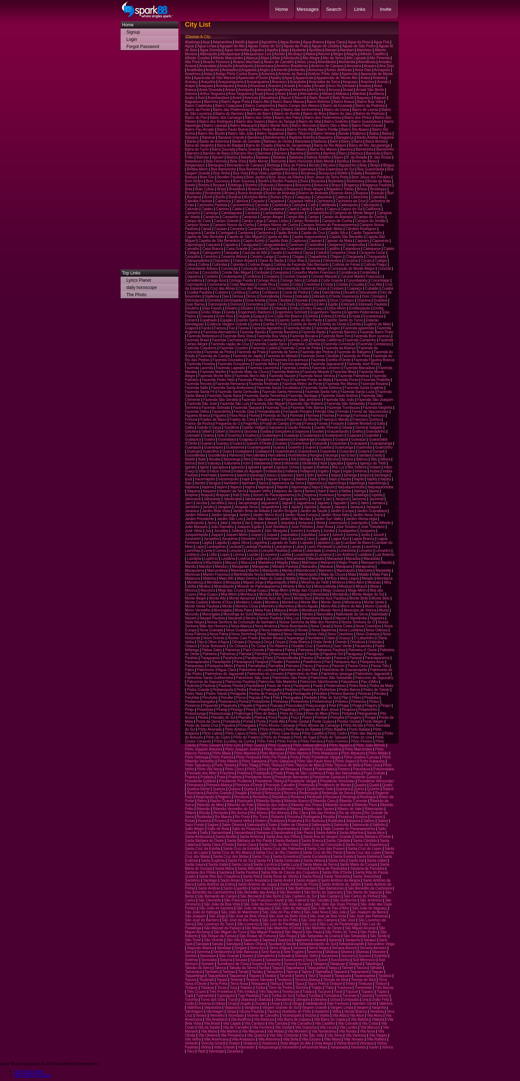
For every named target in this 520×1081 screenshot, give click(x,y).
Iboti (201, 463)
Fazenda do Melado (282, 356)
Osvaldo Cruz (302, 646)
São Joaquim (195, 916)
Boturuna (321, 185)
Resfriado (314, 797)
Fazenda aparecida (358, 328)
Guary (227, 451)
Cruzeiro (305, 288)
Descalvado (368, 292)
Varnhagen (215, 1011)
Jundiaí (329, 531)
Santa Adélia (326, 833)
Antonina (268, 74)
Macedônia (194, 563)
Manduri (205, 566)
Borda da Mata (379, 181)
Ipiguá (336, 475)
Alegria (352, 54)
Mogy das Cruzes (305, 590)
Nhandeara (311, 618)
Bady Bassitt (319, 98)
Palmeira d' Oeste (362, 650)
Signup (133, 32)
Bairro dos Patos (288, 118)
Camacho (192, 213)
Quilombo (266, 789)
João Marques (196, 527)
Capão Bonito (287, 233)
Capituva (298, 241)
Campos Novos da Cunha (233, 225)
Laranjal (235, 547)
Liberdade (313, 551)
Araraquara (225, 86)
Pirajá (357, 706)
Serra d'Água (279, 948)
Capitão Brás (278, 241)
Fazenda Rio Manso (341, 384)
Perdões (320, 694)
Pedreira (292, 690)
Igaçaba (336, 463)
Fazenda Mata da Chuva (249, 372)
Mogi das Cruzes (231, 590)
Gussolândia (195, 455)
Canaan (220, 229)
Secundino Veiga (380, 944)
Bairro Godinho (336, 122)
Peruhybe (210, 698)
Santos (279, 888)
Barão (191, 141)
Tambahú (212, 972)
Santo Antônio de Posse (299, 884)
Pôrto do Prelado (276, 737)
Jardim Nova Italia (335, 515)
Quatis (387, 785)
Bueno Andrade (250, 193)
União (189, 1004)
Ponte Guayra (323, 721)
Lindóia (190, 555)
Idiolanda (291, 463)
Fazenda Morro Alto (250, 376)
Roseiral (205, 821)
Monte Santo (331, 602)
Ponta (261, 721)
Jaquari (325, 507)
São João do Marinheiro (240, 912)
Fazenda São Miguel (268, 404)
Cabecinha (359, 197)
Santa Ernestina (285, 857)
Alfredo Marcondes (228, 58)
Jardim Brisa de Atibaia (251, 511)
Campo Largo (253, 221)
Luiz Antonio (385, 555)
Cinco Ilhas (295, 261)
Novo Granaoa (368, 634)
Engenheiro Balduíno (255, 312)
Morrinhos (286, 606)
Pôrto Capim (258, 733)
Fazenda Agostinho (267, 328)
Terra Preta (218, 984)
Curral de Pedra (295, 292)
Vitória (206, 1047)
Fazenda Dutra (258, 360)
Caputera (230, 245)
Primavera (195, 785)
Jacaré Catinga (278, 499)
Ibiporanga (232, 459)
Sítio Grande (229, 956)
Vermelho (217, 1015)
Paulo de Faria (278, 686)
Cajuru (332, 209)
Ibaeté (190, 459)
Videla (325, 1015)
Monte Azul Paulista (330, 598)
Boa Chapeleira (275, 169)
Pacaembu (363, 646)
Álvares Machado (246, 62)
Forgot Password (142, 46)
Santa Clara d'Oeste (218, 845)
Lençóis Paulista (274, 551)
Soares (248, 956)
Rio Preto (242, 817)
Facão (206, 328)
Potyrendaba (383, 769)
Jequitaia (288, 523)
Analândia (195, 70)
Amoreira (353, 66)
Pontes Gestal (348, 721)
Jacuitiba (217, 503)
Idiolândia (309, 463)
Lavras (355, 547)
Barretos (264, 153)
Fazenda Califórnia (326, 340)
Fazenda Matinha (285, 372)
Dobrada (301, 296)
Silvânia (331, 952)
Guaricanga (343, 447)
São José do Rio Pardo (240, 920)
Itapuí (316, 487)
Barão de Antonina (214, 141)
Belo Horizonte (301, 161)
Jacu (231, 503)
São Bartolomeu (332, 888)
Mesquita (232, 582)
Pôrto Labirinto (299, 749)
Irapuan (272, 479)
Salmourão (360, 825)
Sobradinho (265, 956)
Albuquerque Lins (257, 54)
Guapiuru (324, 439)
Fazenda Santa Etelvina (322, 388)
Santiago (210, 880)
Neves (251, 618)
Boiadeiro (372, 173)
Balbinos (359, 133)
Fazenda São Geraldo (221, 400)
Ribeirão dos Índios (272, 805)
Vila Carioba (277, 1023)
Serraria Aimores (373, 948)
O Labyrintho (364, 638)
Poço (295, 717)
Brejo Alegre (313, 189)
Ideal (277, 463)
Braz (266, 189)
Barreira (346, 149)
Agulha (272, 50)
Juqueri (217, 535)
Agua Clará (336, 42)
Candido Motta (331, 229)
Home (281, 9)
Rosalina (345, 817)
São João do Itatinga (201, 912)
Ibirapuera (262, 459)
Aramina (367, 82)
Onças (280, 642)
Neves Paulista (271, 618)
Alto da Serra (332, 58)
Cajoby (318, 209)
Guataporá (263, 451)
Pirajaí (344, 706)
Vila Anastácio (216, 1019)
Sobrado (285, 956)
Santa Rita (251, 876)
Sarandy (335, 940)
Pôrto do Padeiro (246, 737)
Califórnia (373, 209)
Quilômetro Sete (320, 789)
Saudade (275, 944)
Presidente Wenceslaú (376, 781)
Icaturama (232, 463)
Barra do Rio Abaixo (330, 145)
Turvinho (382, 996)
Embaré (262, 308)
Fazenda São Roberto (306, 404)
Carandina (315, 245)
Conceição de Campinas (260, 269)
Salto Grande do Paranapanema (349, 829)
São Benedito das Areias (257, 892)
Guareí (310, 447)
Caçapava (276, 201)
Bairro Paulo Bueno (232, 129)
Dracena (364, 300)
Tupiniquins (226, 996)
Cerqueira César (342, 253)
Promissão (306, 785)
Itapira (250, 487)
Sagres (213, 825)
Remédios (260, 797)
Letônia (296, 551)
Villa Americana (216, 1039)
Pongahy (354, 717)
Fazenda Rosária (374, 384)
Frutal (297, 423)
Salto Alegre (194, 829)
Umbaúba (351, 1000)
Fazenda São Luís (234, 404)
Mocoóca (207, 590)
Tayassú (384, 976)
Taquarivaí (237, 976)
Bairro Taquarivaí (270, 133)
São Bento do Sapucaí (364, 892)
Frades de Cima (242, 419)
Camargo (210, 213)
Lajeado (306, 543)
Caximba (292, 253)
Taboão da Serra (198, 968)
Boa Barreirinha (223, 169)
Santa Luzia (290, 864)
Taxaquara (342, 976)
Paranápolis (221, 662)
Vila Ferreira (262, 1027)
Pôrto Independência (309, 745)
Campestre (295, 213)
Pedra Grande (198, 690)
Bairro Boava (343, 102)
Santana (225, 872)
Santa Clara (246, 845)
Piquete (246, 706)
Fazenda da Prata (251, 352)
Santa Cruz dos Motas (231, 857)
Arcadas (304, 86)
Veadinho (321, 1011)
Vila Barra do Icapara (331, 1019)
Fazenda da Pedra (219, 352)
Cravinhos (312, 284)
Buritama (194, 197)
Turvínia (191, 1000)
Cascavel (258, 249)
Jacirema (358, 499)
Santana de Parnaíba (367, 868)
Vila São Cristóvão (284, 1035)
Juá (208, 531)
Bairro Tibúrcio (298, 133)
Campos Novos (197, 225)
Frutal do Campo (276, 423)
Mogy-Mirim (357, 590)
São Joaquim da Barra (368, 912)
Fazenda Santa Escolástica (278, 388)
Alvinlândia (367, 62)
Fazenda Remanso (230, 384)
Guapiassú (283, 439)
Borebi (190, 185)
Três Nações (269, 992)
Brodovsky (193, 193)
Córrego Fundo (241, 280)
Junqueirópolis (196, 535)
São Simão (378, 936)
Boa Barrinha (249, 169)
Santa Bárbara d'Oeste (372, 837)
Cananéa (237, 229)
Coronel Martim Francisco (361, 276)
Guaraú (279, 447)
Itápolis (283, 487)
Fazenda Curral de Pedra (301, 348)
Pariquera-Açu (345, 662)
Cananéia (255, 229)
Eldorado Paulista (373, 304)
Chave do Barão (271, 261)
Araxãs (289, 86)
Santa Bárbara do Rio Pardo (249, 841)
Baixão (344, 133)
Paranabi (324, 658)
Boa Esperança (303, 169)
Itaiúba (346, 479)
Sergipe (240, 948)
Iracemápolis (205, 479)
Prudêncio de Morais (334, 785)
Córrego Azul (215, 280)
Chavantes (221, 261)
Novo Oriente (214, 638)
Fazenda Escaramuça (290, 360)
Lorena (238, 555)
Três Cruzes (196, 992)
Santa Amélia (226, 837)
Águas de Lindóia (325, 46)
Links (359, 9)
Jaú (247, 523)
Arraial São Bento (370, 90)
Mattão (291, 578)
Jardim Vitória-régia (361, 519)
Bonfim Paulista (284, 181)
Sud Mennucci (364, 960)
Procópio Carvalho (280, 785)
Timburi (381, 984)
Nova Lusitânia (351, 630)
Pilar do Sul (329, 698)
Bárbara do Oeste (278, 141)
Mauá (303, 578)
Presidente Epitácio (363, 777)
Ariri (312, 90)
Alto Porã (192, 62)
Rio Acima (239, 813)
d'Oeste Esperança (344, 296)
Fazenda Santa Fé (199, 392)
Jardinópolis (194, 523)
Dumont (236, 304)
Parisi (240, 666)
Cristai (328, 284)
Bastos (232, 157)
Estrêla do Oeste (333, 324)
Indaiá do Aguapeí (248, 471)
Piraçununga (316, 706)
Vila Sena (335, 1035)
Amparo (370, 66)
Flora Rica (237, 416)
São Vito (233, 940)
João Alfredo (380, 523)
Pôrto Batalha (335, 729)
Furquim (337, 423)
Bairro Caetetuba (198, 106)
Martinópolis (308, 574)
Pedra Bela (357, 686)
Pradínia (243, 773)
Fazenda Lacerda (199, 368)
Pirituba (348, 713)
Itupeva (310, 495)
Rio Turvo (260, 817)
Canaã (206, 229)
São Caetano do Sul (301, 896)
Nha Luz (292, 618)
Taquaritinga (194, 976)
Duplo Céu (274, 304)
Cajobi (305, 209)
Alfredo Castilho (373, 54)
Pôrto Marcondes (358, 749)
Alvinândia (347, 62)
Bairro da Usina (336, 110)
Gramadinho (376, 431)
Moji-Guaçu (208, 594)
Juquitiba (308, 535)
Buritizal (234, 197)
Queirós (219, 789)
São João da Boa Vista (222, 904)
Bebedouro (194, 161)
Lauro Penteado (320, 547)
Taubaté (325, 976)
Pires (335, 713)
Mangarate (240, 566)
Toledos (246, 988)
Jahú (354, 503)
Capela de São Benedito (204, 237)
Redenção (364, 793)
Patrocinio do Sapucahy (374, 678)
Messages (308, 9)
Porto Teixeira (225, 765)
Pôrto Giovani (210, 745)
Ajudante (299, 50)
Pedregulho (273, 690)
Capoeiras (380, 241)
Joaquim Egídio (249, 527)
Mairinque (309, 563)
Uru (286, 1004)
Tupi (264, 996)
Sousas (241, 960)
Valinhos (386, 1004)
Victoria (310, 1015)
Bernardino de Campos (245, 165)
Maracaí (326, 566)
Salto (204, 833)
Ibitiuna (347, 459)
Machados (213, 563)
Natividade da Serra (352, 614)
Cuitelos (221, 292)
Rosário (376, 817)
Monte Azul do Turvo (274, 598)
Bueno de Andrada (280, 193)
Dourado (301, 300)
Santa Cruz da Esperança (366, 845)
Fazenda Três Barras (307, 408)
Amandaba (207, 66)
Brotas (229, 193)
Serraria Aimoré (344, 948)
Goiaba (266, 431)
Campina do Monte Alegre (353, 213)
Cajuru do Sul (352, 209)
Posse (307, 769)
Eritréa (326, 316)
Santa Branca (312, 841)
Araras (242, 86)
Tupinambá (205, 996)
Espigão (226, 320)
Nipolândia (358, 618)
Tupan (382, 992)
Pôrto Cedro (337, 733)
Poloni (307, 717)
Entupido (243, 316)
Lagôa (207, 543)
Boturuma (303, 185)
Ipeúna (322, 475)
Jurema (352, 535)
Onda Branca (299, 642)
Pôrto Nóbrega (196, 757)
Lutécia (244, 559)
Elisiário (231, 308)
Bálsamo (192, 137)
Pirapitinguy (289, 710)
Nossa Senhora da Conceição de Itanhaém (241, 622)
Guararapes (213, 447)
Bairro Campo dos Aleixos (299, 106)
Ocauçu (344, 638)
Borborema (355, 181)
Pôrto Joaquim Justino (243, 749)
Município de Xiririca (360, 610)
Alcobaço (295, 54)
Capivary (362, 241)
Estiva (255, 324)
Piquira (261, 706)
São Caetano (330, 896)
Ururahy (260, 1004)
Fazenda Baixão (253, 332)
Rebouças (272, 793)
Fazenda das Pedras (317, 352)
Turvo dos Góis (213, 1000)
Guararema (235, 447)
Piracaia (276, 706)
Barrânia (270, 149)
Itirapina (191, 495)
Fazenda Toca (276, 408)
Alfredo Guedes (197, 58)
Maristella (383, 570)
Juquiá (271, 535)
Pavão (318, 686)
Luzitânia (260, 559)
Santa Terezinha (366, 876)
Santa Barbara (287, 841)
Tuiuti (338, 992)
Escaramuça (373, 316)
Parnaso (292, 666)
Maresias (238, 570)
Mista (374, 586)
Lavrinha (371, 547)
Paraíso (307, 658)
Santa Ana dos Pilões (283, 837)
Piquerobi (210, 706)
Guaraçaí (358, 439)
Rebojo (256, 793)
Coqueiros (193, 276)
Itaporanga (300, 487)
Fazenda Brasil (197, 340)
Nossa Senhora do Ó (358, 622)
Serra (189, 952)
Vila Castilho (325, 1023)
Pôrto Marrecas (272, 753)
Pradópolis (261, 773)
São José (347, 920)
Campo (313, 217)
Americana (265, 66)
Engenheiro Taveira (325, 312)
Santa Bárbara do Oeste (204, 841)
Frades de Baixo (213, 419)
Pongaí (370, 717)
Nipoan (341, 618)
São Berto (273, 896)
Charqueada (376, 257)
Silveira (346, 952)
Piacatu (255, 698)
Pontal (248, 721)
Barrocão (373, 153)
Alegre (338, 54)
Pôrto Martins (297, 753)
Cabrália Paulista (198, 201)
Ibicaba (214, 459)
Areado (350, 86)
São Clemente (209, 900)
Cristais (342, 284)
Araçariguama (258, 82)
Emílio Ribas (211, 312)
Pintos (374, 702)
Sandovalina (283, 833)
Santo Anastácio (257, 880)
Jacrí (189, 503)
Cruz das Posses (252, 288)
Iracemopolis (228, 479)
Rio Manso (223, 817)
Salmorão (341, 825)
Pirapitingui (267, 710)
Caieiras (222, 209)
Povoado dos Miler (202, 773)
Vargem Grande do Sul (280, 1007)
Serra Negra (319, 948)
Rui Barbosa (315, 821)
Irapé (246, 479)
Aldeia (311, 54)
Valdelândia (314, 1004)
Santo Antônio (209, 888)
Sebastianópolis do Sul (317, 944)
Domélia (214, 300)
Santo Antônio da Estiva (216, 884)
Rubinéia (295, 821)
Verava (201, 1015)
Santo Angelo (307, 880)
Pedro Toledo (217, 694)
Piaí (267, 698)
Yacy (191, 1051)
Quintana (343, 789)
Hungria (315, 455)
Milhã (294, 582)
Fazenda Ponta (346, 380)
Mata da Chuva (333, 574)
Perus (241, 698)
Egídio (333, 304)
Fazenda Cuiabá (264, 348)
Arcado (320, 86)
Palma (290, 650)
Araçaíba (208, 82)
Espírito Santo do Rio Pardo (299, 320)
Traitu (329, 988)
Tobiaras (207, 988)
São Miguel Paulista (265, 932)
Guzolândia (217, 455)
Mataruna (192, 578)
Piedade (310, 698)
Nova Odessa (377, 630)
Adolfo (240, 42)
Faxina (243, 328)
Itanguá (215, 483)
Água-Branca (313, 42)
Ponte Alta (277, 721)
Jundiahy (313, 531)
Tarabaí (270, 976)
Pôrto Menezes (353, 753)
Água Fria (381, 42)
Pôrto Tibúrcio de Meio (304, 765)
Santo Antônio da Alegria (340, 880)
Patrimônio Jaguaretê (372, 674)
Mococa (191, 590)
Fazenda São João (339, 400)
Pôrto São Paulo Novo (314, 761)
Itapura (329, 487)
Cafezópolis (370, 205)
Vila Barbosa (264, 1019)
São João (339, 912)
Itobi (236, 495)
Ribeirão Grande (338, 805)
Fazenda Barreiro (343, 332)
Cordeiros (253, 276)
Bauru (338, 157)
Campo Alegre (271, 217)
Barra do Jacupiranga (293, 145)
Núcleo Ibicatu (272, 638)
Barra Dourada (223, 149)
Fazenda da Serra (283, 352)
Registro (224, 797)
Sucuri (323, 960)
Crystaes (337, 288)
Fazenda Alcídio (298, 328)
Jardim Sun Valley (328, 519)
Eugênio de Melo (377, 324)
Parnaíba (275, 666)
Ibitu (373, 459)
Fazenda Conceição (339, 344)
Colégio (380, 261)
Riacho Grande (222, 801)
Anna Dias (363, 70)
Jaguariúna (305, 503)
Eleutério (192, 308)
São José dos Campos (319, 920)
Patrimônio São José (252, 678)
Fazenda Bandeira (283, 332)
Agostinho (269, 42)
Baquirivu (325, 137)
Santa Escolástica (316, 857)
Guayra (364, 451)
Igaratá (253, 467)
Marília (287, 570)
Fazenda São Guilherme (261, 400)
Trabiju (316, 988)
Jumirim (296, 531)
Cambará (252, 213)
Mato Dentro (247, 578)
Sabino (368, 821)
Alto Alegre (311, 58)
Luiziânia (194, 559)
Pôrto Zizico (256, 769)
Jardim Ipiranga (223, 515)
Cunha (253, 292)
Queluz (249, 789)
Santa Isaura (195, 864)
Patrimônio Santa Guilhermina (209, 678)
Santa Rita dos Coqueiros (219, 876)
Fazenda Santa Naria (224, 396)
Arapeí (190, 86)
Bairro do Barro (259, 114)
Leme (208, 551)
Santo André (283, 880)
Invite (385, 9)
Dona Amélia (255, 300)
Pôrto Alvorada (210, 729)
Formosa (360, 416)
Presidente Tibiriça (270, 781)
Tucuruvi (324, 992)
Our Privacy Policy (29, 1071)
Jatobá (236, 523)
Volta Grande (224, 1047)
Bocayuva (326, 173)
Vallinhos (194, 1007)
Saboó (382, 821)
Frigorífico (251, 423)
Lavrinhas (192, 551)
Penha (285, 694)
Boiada (356, 173)
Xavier (374, 1047)
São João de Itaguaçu (254, 908)
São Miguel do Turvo (230, 932)
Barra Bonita (375, 141)
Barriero (280, 153)
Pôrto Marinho (245, 753)
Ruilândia (335, 821)
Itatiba (346, 491)
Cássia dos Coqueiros (286, 249)
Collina (203, 265)
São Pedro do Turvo (341, 932)
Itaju (188, 483)
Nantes (307, 614)
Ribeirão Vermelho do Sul (233, 809)
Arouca (334, 90)
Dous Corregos (342, 300)
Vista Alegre (323, 1043)
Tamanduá (193, 972)
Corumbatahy (357, 280)
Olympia (254, 642)
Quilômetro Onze (290, 789)
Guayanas (328, 451)
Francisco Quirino (366, 419)
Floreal (254, 416)
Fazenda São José (202, 404)
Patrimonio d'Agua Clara (216, 670)
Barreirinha (364, 149)
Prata (221, 777)
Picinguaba (292, 698)
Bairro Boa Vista (370, 102)
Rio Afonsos (280, 813)
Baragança (345, 137)
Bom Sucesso (244, 181)
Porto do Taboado (334, 737)
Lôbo (213, 555)
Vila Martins (229, 1031)
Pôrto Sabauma (254, 761)
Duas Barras (195, 304)
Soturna (226, 960)
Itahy (314, 479)
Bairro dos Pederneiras (322, 118)
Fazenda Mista (344, 372)
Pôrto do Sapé (305, 737)
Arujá (258, 94)
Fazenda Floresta (201, 364)
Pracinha (227, 773)
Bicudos (329, 165)
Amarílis (225, 66)
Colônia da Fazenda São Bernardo (301, 265)
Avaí (201, 98)
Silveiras (362, 952)
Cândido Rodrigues (361, 229)
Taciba (264, 968)
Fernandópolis (268, 412)
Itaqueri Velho (260, 491)
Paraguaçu (354, 654)
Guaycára (347, 451)
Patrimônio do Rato (302, 674)
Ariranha (300, 90)
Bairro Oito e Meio (334, 125)
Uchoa (335, 1000)
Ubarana (247, 1000)
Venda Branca (355, 1011)
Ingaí (336, 471)
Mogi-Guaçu (258, 590)
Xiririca (387, 1047)
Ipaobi (241, 475)
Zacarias (233, 1051)
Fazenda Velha (197, 412)
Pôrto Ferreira (311, 741)
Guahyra (252, 435)
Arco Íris (335, 86)
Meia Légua (349, 578)
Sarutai (218, 944)
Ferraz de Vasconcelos (370, 412)
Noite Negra (194, 622)
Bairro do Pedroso (370, 114)
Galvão (203, 427)
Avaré (237, 98)
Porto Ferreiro (337, 741)
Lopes (225, 555)
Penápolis (238, 694)
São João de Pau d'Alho (330, 908)
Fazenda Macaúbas (359, 368)
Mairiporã (327, 563)
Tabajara (319, 964)
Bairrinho (211, 102)
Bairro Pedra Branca (267, 129)
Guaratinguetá (258, 447)
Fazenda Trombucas (343, 408)
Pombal (321, 717)
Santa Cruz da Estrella (241, 849)
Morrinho (268, 606)
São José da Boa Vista (327, 916)
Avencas (251, 98)
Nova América (266, 626)
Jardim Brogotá (285, 511)
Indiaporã (307, 471)
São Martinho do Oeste (323, 928)
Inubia (375, 471)
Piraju (189, 710)
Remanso (242, 797)
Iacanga (331, 455)
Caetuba (298, 205)
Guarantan (338, 443)
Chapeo (336, 257)
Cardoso (375, 245)
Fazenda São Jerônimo (302, 400)
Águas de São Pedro (359, 46)
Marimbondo (305, 570)
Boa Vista (240, 173)
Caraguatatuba (273, 245)
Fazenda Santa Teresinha (265, 396)
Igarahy (191, 467)
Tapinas (292, 972)
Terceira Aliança (307, 980)
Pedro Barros (349, 690)
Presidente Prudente (235, 781)
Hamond (236, 455)
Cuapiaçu (354, 288)
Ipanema (227, 475)
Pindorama (226, 702)
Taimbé (347, 968)
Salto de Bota (218, 829)
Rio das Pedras (323, 813)
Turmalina (331, 996)
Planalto (244, 717)
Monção (265, 594)
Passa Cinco (358, 666)
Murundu (192, 614)
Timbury (191, 988)
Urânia (219, 1004)
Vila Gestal (283, 1027)
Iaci (344, 455)
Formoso (377, 416)
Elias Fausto (212, 308)
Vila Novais (348, 1031)
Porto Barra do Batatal (303, 729)
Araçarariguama (231, 82)
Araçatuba (298, 82)
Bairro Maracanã (243, 125)
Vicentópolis (292, 1015)
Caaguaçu (303, 197)
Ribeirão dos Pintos (306, 805)
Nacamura (290, 614)
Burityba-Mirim (255, 197)
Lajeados (323, 543)
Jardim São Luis (230, 519)
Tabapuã (355, 964)
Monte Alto (217, 598)
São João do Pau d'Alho (281, 912)
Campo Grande (226, 221)
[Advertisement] (149, 161)
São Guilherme (345, 900)
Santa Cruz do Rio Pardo (323, 853)
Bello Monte (258, 161)
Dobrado (318, 296)
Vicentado (236, 1015)
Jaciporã (342, 499)
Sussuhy (274, 964)
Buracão (377, 193)
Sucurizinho (340, 960)
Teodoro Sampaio (260, 980)
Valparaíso (232, 1007)
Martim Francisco (217, 574)
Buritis (221, 197)
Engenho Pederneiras (361, 312)
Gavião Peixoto (326, 427)
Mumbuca (309, 610)
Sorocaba (209, 960)
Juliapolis (253, 531)
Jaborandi (193, 499)
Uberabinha (283, 1000)
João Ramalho (222, 527)
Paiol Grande (253, 650)
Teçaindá (206, 980)
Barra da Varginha (199, 145)
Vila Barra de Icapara (294, 1019)
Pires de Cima (291, 713)
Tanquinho (274, 972)
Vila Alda (339, 1015)
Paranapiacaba (197, 662)
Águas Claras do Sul (264, 46)
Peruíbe (227, 698)
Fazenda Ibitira (265, 364)
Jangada (224, 507)
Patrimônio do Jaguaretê (224, 674)
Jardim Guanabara (372, 511)
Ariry (322, 90)
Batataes (263, 157)
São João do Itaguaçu (369, 908)
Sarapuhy (353, 940)
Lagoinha (259, 543)
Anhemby (298, 70)
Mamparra (369, 563)
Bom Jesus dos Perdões (370, 177)
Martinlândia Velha (280, 574)
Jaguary (323, 503)
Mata (352, 574)
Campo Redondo (305, 221)
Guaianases (271, 435)
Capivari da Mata (338, 241)
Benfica (343, 161)
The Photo (136, 294)
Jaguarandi (269, 503)
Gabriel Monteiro (360, 423)
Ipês (310, 475)
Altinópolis (291, 58)
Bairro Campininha (260, 106)
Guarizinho (384, 447)
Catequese (372, 249)
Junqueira (367, 531)
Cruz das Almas (222, 288)
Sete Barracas (246, 952)
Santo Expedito (235, 888)
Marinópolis (346, 570)
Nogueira (377, 618)
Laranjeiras (283, 547)
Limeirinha (347, 551)
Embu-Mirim (336, 308)
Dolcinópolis (194, 300)
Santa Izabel (218, 864)
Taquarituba (216, 976)
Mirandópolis (224, 586)
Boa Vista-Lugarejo (266, 173)
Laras (299, 547)
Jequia (258, 523)
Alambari (346, 50)
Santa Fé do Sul (241, 860)
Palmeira (210, 654)
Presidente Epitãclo (200, 781)
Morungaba (222, 610)
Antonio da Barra (291, 74)
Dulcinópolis (218, 304)
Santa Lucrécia (266, 864)
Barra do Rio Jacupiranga (369, 145)
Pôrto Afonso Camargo (277, 725)
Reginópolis (205, 797)
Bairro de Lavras (365, 110)
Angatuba (249, 70)
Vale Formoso (338, 1004)
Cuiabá (387, 288)
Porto (294, 757)
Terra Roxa (239, 984)
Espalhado (208, 320)
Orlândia (375, 642)
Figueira (219, 416)
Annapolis (382, 70)
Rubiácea (277, 821)
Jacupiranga (247, 503)
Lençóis (252, 551)
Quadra (360, 785)
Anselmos (193, 74)
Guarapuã (193, 447)
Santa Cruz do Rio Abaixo (232, 853)
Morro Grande (376, 606)
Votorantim (246, 1047)
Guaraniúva (299, 443)
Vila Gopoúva (306, 1027)
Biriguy (388, 165)
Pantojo (313, 654)
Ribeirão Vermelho (271, 809)
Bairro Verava (324, 133)
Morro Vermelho (198, 610)
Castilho (333, 249)
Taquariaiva (359, 972)
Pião (276, 698)
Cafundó (192, 209)
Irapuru (287, 479)
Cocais (366, 261)
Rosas (190, 821)
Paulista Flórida (230, 686)
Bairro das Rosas (267, 110)
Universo (204, 1004)
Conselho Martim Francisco (314, 272)
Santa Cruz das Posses (326, 849)
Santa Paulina (246, 872)
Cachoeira (324, 201)
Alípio (264, 58)
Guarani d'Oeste (258, 443)
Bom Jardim (255, 177)
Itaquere (209, 491)
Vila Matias (276, 1031)
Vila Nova (367, 1031)
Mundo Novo (330, 610)
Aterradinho (309, 94)
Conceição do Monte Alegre (352, 269)
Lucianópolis (304, 555)
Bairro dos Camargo (226, 118)
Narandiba (324, 614)
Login (131, 39)
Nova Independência (278, 630)
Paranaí (340, 658)
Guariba (325, 447)
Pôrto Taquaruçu (198, 765)
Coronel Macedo (324, 276)
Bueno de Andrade (313, 193)
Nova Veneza (294, 634)
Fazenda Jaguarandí (327, 364)
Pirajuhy (370, 706)
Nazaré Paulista (212, 618)
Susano (258, 964)
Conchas (192, 272)
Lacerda (297, 539)
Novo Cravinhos (340, 634)
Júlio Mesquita (275, 531)
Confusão (262, 272)
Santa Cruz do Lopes (365, 849)
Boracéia (318, 181)
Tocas (222, 988)
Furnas (322, 423)
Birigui (375, 165)
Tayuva (190, 980)
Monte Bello (358, 598)
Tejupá (222, 980)
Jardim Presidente (199, 519)
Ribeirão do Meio (210, 805)
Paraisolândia (287, 658)
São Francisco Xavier (267, 900)
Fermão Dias (244, 412)
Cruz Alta (374, 284)
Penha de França (263, 694)
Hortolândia (297, 455)
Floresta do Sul (275, 416)
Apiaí (288, 78)
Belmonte (278, 161)
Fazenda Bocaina (304, 336)
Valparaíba (212, 1007)
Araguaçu (350, 82)
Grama (208, 435)
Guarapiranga (381, 443)
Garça (216, 427)
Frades (263, 419)
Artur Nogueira (240, 94)
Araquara (205, 86)
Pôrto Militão (378, 753)
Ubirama (320, 1000)
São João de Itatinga (291, 908)
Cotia (296, 284)
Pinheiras (280, 702)
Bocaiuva (308, 173)
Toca (233, 988)
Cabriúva (241, 201)
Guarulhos (211, 451)
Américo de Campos (327, 66)
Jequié (272, 523)
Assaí (269, 94)
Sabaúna (353, 821)
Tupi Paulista (248, 996)
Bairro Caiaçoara (228, 106)
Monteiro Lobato (249, 602)
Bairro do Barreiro (229, 114)
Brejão (278, 189)
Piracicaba (294, 706)
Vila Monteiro (297, 1031)
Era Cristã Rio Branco (285, 316)
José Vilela (193, 531)
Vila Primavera (232, 1035)
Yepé (201, 1051)
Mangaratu (260, 566)
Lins (202, 555)
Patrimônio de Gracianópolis (344, 670)
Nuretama (315, 638)
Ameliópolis (244, 66)
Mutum (274, 614)
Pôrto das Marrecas (365, 733)
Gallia (189, 427)
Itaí (323, 479)
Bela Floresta (216, 161)
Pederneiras (336, 686)
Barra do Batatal (230, 145)
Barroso (202, 157)
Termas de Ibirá (335, 980)
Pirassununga (220, 713)
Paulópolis (301, 686)
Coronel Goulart (295, 276)
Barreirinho (385, 149)
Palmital (245, 654)
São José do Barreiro (202, 920)
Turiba (300, 996)
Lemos (221, 551)
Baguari (380, 98)
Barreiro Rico (244, 153)
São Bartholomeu (302, 888)
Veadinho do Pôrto (296, 1011)
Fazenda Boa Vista (272, 336)
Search (333, 9)
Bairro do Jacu (340, 114)
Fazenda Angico (327, 328)
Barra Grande (249, 149)
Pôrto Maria (221, 753)
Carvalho (192, 249)
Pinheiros (359, 702)
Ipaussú (287, 475)
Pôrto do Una (361, 737)
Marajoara (344, 566)
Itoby (246, 495)
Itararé (310, 491)
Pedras (255, 690)
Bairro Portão (327, 129)
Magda (282, 563)
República (279, 797)
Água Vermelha (237, 50)
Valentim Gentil (364, 1004)
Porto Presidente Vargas (321, 757)
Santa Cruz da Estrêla (202, 849)
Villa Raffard (376, 1039)
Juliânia (237, 531)
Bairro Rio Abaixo (355, 129)
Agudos (258, 50)
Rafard (388, 789)
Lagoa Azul (340, 539)
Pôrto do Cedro (218, 737)
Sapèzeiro (302, 940)
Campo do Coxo (198, 221)
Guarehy (295, 447)
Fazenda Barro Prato (376, 332)
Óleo (200, 642)
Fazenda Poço (278, 380)
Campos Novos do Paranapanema (328, 225)
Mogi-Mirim (280, 590)
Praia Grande (374, 773)
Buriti (208, 197)
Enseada (206, 316)
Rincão (204, 813)
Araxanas (257, 86)
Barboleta (303, 141)
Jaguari (287, 503)
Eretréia (312, 316)
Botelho (251, 185)
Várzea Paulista (251, 1011)
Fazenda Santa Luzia (358, 392)
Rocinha (293, 817)
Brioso (362, 189)
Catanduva (351, 249)
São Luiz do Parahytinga (339, 924)
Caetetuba (280, 205)
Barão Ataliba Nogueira (375, 137)
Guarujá (193, 451)
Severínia (314, 952)
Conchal (384, 269)
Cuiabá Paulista (199, 292)
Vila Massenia (253, 1031)
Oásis (330, 638)
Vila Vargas (378, 1035)
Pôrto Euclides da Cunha (234, 741)
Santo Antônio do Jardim (341, 884)
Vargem (362, 1007)
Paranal (356, 658)
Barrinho (313, 153)
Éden (321, 304)
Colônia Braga (259, 265)
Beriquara (216, 165)
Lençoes (236, 551)
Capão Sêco (338, 233)
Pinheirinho (300, 702)
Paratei (277, 662)
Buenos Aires (341, 193)
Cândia (285, 229)
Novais (303, 630)
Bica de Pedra (294, 165)
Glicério (235, 431)
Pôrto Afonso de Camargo (319, 725)
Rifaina (190, 813)
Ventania (377, 1011)
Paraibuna (253, 658)
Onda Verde (322, 642)
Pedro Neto (194, 694)
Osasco (191, 646)
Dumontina (254, 304)
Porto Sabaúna (282, 761)
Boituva (191, 177)
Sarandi (319, 940)
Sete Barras (271, 952)
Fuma (309, 423)
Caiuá (250, 209)
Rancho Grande (219, 793)
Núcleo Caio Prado (243, 638)
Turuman (349, 996)
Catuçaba (231, 253)
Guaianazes (311, 435)
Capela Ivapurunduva (309, 237)
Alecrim (324, 54)
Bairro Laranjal (215, 125)
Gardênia (231, 427)
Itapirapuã (266, 487)
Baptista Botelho (302, 137)
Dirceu (251, 296)
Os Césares (238, 646)
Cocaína (351, 261)
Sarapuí (370, 940)
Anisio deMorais (339, 70)
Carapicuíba (355, 245)
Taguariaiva (295, 968)
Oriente (341, 642)
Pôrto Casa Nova (285, 733)
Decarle (349, 292)
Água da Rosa (359, 42)
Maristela (365, 570)
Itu (299, 495)
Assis (281, 94)
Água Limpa (206, 46)
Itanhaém (231, 483)
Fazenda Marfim (213, 372)
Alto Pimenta (379, 58)
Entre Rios (224, 316)
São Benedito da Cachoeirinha (209, 892)
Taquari (377, 972)
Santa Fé (263, 860)
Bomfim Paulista (230, 177)
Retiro (202, 801)
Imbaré (375, 467)
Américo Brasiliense (292, 66)
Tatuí (312, 976)
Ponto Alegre (373, 721)
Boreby (204, 185)
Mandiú (387, 563)
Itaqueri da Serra (232, 491)
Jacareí (317, 499)
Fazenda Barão (313, 332)
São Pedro (368, 932)
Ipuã (188, 479)
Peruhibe (192, 698)
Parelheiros (312, 662)
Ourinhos (323, 646)
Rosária (361, 817)
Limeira (330, 551)
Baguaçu (363, 98)
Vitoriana (367, 1043)
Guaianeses (334, 435)
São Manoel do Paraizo (223, 928)
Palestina (274, 650)
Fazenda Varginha (377, 408)
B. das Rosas (380, 157)
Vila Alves (374, 1015)
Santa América (251, 837)
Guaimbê (371, 435)
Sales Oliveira (233, 825)
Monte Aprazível (242, 598)
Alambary (364, 50)
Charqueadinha (197, 261)
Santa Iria (356, 860)
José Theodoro (373, 527)
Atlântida (359, 94)
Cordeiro (211, 276)
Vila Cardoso (254, 1023)
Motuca (280, 610)
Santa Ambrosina (198, 837)
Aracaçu (191, 82)
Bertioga (273, 165)
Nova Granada (211, 630)
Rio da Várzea (350, 813)
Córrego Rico (266, 280)
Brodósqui (378, 189)
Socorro (365, 956)
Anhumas (316, 70)
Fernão (343, 412)
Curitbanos (270, 292)
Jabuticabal (254, 499)
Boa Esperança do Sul (336, 169)
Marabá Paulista (285, 566)
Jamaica (378, 503)
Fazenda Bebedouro (203, 336)
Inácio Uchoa (219, 471)
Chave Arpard (244, 261)
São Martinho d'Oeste (284, 928)
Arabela (379, 78)
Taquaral (340, 972)
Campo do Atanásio (338, 217)
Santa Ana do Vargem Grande (327, 837)
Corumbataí (379, 280)
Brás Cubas (204, 189)
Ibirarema (280, 459)
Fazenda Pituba (250, 380)
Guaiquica (193, 439)
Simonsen (208, 956)
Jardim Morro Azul (267, 515)
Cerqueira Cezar (372, 253)
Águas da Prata (295, 46)
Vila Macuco (370, 1027)
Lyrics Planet (138, 280)
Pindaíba (371, 698)
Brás (188, 189)
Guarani (280, 443)
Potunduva (361, 769)
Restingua (368, 797)
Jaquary (340, 507)
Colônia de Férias (346, 265)
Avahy (190, 98)
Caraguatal (250, 245)
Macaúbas (372, 559)
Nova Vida (316, 634)
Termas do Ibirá (363, 980)
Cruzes (321, 288)
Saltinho (378, 825)
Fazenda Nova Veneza (317, 376)
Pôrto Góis (232, 745)
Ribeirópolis (374, 809)
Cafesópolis (348, 205)
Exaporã (191, 328)
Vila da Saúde (209, 1027)
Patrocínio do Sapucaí (204, 682)
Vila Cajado (232, 1023)
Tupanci (367, 992)
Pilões (356, 698)
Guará (237, 443)
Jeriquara (305, 523)
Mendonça (195, 582)
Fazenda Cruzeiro (233, 348)
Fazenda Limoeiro (326, 368)
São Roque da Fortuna (257, 936)
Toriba (260, 988)
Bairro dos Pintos (358, 118)
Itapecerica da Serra (288, 483)
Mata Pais (380, 574)
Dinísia (237, 296)
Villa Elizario (311, 1039)
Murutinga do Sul (237, 614)
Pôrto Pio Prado (274, 757)
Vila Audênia (241, 1019)
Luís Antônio (345, 555)
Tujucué (352, 992)
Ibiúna (190, 463)
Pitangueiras (367, 713)
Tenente (236, 980)
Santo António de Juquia (257, 884)
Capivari (315, 241)
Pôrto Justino (274, 749)
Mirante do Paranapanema (258, 586)
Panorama (279, 654)
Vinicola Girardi (213, 1043)
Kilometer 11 (251, 539)
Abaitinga (192, 42)
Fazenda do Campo (214, 356)
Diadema (211, 296)
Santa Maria (224, 868)
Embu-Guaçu (313, 308)
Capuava (213, 245)
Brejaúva (293, 189)
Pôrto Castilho (313, 733)
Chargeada (354, 257)
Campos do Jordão (370, 221)
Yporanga (216, 1051)
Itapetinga (357, 483)
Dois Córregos (373, 296)
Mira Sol (304, 586)
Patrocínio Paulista (240, 682)
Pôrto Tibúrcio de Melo (343, 765)
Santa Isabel (377, 860)
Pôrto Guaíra (254, 745)
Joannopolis (337, 523)
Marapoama (364, 566)
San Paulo (304, 833)
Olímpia (238, 642)
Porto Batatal (359, 729)
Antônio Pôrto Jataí (323, 74)
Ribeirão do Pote (240, 805)
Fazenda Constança (375, 344)
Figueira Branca (198, 416)
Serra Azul (258, 948)
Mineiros (339, 582)
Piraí (332, 706)
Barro (342, 153)
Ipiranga (350, 475)
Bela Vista (238, 161)
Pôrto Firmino (362, 741)
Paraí (269, 658)
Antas (208, 74)
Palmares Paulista (331, 650)
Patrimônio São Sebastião (331, 678)
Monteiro (272, 602)
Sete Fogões (293, 952)
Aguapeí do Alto (232, 46)
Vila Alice (356, 1015)
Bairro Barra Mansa (288, 102)
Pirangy (236, 710)
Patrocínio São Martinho (278, 682)
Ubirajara (303, 1000)
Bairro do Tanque (281, 122)
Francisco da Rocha (302, 419)
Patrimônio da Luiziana (257, 670)
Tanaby (257, 972)
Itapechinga (337, 483)
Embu (294, 308)
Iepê (323, 463)
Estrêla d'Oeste (275, 324)
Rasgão (241, 793)
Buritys (276, 197)
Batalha (246, 157)
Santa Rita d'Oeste (337, 872)
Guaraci (206, 443)
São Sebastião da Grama (320, 936)
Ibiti (293, 459)
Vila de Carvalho (236, 1027)
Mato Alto (226, 578)
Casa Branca (212, 249)
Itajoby (372, 479)
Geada (347, 427)
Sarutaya (233, 944)
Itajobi (359, 479)
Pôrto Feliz (265, 741)
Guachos (235, 435)
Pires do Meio (317, 713)
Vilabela (378, 1019)
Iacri (353, 455)
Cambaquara (231, 213)
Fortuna (191, 419)
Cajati (292, 209)
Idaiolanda (262, 463)
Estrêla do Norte (304, 324)
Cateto (389, 249)
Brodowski (213, 193)
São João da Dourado (260, 904)
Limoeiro (365, 551)
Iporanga (381, 475)
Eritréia (340, 316)
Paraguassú (210, 658)
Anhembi (280, 70)
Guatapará (243, 451)
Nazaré (190, 618)
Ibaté (202, 459)
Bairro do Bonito (287, 114)
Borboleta (336, 181)
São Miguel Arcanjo (360, 928)
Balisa (374, 133)
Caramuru (296, 245)
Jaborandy (212, 499)
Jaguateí (340, 503)
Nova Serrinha (243, 634)
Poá (271, 717)
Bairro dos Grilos (258, 118)
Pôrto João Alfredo (370, 745)
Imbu (203, 471)
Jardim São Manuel (261, 519)
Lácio (311, 539)
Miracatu (374, 582)
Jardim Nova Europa (301, 515)
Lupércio (211, 559)
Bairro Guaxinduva (366, 122)
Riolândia (204, 817)
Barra (358, 141)
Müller (294, 610)
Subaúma (273, 960)
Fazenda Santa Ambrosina (232, 388)
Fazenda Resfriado (264, 384)
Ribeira (295, 809)
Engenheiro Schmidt (291, 312)
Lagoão (221, 543)
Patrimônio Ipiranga (336, 674)
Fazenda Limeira (295, 368)
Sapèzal (284, 940)
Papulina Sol (332, 654)
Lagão (323, 539)
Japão (296, 507)
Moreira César (246, 606)
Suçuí (310, 960)
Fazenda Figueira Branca (374, 360)
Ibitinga (305, 459)
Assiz (293, 94)
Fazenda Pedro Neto (218, 380)
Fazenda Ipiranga (294, 364)
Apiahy (276, 78)
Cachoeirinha (241, 205)
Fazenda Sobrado (216, 408)
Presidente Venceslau (337, 781)
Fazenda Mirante (316, 372)
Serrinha (204, 952)
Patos (189, 670)
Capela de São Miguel (245, 237)
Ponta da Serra (208, 721)
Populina (228, 725)
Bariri (334, 141)
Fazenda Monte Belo (214, 376)
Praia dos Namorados (343, 773)
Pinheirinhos (322, 702)
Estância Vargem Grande (227, 324)
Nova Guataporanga (242, 630)
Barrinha (297, 153)
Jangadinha (269, 507)
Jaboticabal (233, 499)
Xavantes (358, 1047)
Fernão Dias (324, 412)
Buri (390, 193)
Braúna (254, 189)
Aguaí (189, 46)
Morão (227, 606)
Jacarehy (300, 499)
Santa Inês (337, 860)
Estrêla (355, 324)
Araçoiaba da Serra (324, 82)
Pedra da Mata (381, 686)
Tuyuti (233, 1000)
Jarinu (212, 523)
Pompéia (337, 717)
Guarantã (319, 443)
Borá (304, 181)
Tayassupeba (364, 976)
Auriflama (376, 94)
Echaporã (306, 304)
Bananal (208, 137)
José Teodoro (347, 527)
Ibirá (246, 459)
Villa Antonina (269, 1039)
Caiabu (207, 209)
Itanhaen (249, 483)
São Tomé (193, 940)
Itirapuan (223, 495)
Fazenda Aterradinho (220, 332)
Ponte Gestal (298, 721)
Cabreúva (223, 201)
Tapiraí (306, 972)
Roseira (220, 821)
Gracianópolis (338, 431)
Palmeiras (227, 654)
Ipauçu (272, 475)
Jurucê (378, 535)
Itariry (333, 491)
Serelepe (224, 948)
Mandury (222, 566)
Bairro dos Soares (250, 122)
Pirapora (348, 710)
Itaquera (193, 491)
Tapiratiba (322, 972)
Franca (277, 419)
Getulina (191, 431)
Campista (249, 217)
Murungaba (211, 614)
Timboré (335, 984)
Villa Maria (332, 1039)
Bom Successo (218, 181)
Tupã (189, 996)
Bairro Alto (261, 102)
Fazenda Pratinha (375, 380)
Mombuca (248, 594)
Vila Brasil (212, 1023)
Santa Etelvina (368, 857)
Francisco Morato (336, 419)
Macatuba (316, 559)
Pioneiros (192, 706)
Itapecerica (316, 483)
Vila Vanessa (356, 1035)
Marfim (254, 570)
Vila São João (313, 1035)
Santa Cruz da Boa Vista (278, 845)
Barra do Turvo (197, 149)
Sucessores (293, 960)
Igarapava (220, 467)
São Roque (288, 936)
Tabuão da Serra (242, 968)
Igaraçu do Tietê (373, 463)
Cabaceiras (323, 197)
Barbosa (320, 141)
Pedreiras (309, 690)
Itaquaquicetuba (380, 487)
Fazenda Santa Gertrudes (238, 392)
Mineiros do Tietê (315, 582)
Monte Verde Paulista (202, 606)
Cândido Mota (305, 229)
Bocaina (291, 173)
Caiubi (262, 209)
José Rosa (324, 527)
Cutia (315, 292)
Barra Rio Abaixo (293, 149)
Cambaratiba (273, 213)
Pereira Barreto (342, 694)
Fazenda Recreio (198, 384)
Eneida (229, 312)
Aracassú (279, 82)
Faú (232, 328)
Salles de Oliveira (294, 825)
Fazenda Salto (196, 388)
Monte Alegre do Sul (368, 594)
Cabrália (377, 197)
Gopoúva (301, 431)
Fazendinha (221, 412)
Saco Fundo (194, 825)
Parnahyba (256, 666)
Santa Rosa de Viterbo (281, 876)
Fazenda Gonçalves (234, 364)
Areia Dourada (210, 90)
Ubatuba (264, 1000)
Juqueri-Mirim (237, 535)
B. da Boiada (356, 157)
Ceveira (283, 257)
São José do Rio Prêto (280, 920)
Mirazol (361, 586)
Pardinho (293, 662)
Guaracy (222, 443)
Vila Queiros (256, 1035)
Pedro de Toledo (376, 690)
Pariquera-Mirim (220, 666)
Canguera (193, 233)
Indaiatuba (273, 471)
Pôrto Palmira (222, 757)
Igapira (351, 463)
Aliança (252, 58)
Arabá (365, 78)
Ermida (354, 316)
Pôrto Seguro (346, 761)
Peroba (380, 694)
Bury (288, 197)
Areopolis (264, 90)
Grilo (221, 435)
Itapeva (208, 487)
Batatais (279, 157)
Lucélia (285, 555)
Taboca (220, 968)
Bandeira (254, 137)
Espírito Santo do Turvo (344, 320)
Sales (272, 825)
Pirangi (222, 710)
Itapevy (236, 487)
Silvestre (379, 952)
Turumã (366, 996)
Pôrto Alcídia (353, 725)
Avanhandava (219, 98)
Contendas (368, 272)
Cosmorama (216, 284)
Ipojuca (365, 475)
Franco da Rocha (199, 423)
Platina (259, 717)
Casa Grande (236, 249)
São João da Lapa (296, 904)
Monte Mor (309, 602)
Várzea (273, 1011)
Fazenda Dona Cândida (320, 356)
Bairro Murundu (304, 125)
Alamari (331, 50)
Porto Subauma (372, 761)
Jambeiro (192, 507)
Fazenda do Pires (356, 356)
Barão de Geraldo (246, 141)
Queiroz (234, 789)
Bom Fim (207, 177)
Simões (191, 956)
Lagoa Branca (363, 539)
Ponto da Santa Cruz (201, 725)
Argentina (282, 90)
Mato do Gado (271, 578)
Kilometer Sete (276, 539)
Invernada (209, 475)
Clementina (332, 261)
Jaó (285, 507)
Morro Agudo (308, 606)
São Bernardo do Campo (217, 896)
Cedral (321, 253)
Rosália (329, 817)
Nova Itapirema (323, 630)
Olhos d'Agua (218, 642)
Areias (230, 90)
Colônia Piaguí (375, 265)
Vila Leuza (328, 1027)
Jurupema (230, 539)
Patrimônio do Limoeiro (266, 674)
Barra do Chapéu (259, 145)
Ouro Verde (342, 646)
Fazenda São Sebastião (345, 404)
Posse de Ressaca (284, 769)
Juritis (365, 535)
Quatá (374, 785)
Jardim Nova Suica (367, 515)
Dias (225, 296)
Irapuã (258, 479)
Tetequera (259, 984)
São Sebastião (355, 936)
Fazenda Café (297, 340)
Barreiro (193, 153)
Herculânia (276, 455)
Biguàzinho (347, 165)
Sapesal (268, 940)
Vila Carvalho (301, 1023)
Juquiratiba (289, 535)
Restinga (349, 797)
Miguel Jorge (253, 582)
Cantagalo (226, 233)
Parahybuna (232, 658)
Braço (336, 185)
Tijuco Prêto (316, 984)
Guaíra (209, 439)
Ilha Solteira (357, 467)
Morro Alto (329, 606)
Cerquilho (192, 257)
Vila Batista (360, 1019)
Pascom (338, 666)
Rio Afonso (259, 813)
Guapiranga (304, 439)
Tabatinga (373, 964)
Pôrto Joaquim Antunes (203, 749)
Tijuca (299, 984)
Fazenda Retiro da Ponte (302, 384)
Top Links (131, 273)
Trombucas (291, 992)
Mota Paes (243, 610)
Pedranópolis (222, 690)
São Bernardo (251, 896)
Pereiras (364, 694)
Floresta (296, 416)
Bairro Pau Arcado (199, 129)
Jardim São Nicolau (295, 519)
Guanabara (227, 439)
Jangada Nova (246, 507)
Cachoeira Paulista (212, 205)
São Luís (309, 924)
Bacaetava (269, 98)
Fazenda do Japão (248, 356)
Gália (381, 423)
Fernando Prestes (297, 412)
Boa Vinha (221, 173)
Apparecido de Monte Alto (337, 78)
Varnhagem (194, 1011)
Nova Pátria (218, 634)
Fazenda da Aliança (340, 348)
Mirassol (345, 586)
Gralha (357, 431)
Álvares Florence (216, 62)
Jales (364, 503)
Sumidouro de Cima (233, 964)
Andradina (230, 70)
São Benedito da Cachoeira (370, 888)
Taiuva (361, 968)
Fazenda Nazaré (282, 376)
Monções (282, 594)
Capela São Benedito (346, 237)
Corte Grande (332, 280)
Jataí (224, 523)
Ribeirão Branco (297, 801)
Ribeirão (203, 809)
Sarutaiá (202, 944)
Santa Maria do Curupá (358, 864)
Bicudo (314, 165)
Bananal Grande (231, 137)
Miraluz (205, 586)
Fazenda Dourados (228, 360)
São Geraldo (319, 900)
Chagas (298, 257)
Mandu (190, 566)
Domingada (233, 300)
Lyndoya (276, 559)
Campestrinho (318, 213)
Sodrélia (380, 956)
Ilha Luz (338, 467)
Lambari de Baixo (357, 543)
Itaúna (374, 491)
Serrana (299, 948)
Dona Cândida (279, 300)
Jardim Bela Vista (216, 511)
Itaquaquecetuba (351, 487)
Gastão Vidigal (253, 427)
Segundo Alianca (200, 948)
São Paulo (314, 932)
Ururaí (275, 1004)
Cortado (312, 280)
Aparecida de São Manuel (214, 78)
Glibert (220, 431)
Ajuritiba (315, 50)
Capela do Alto (277, 237)
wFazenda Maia (314, 1047)
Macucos (248, 563)
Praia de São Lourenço (304, 773)
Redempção (308, 793)
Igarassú (238, 467)
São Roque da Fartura (219, 936)
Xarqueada (339, 1047)
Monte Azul (303, 598)
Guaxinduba (285, 451)
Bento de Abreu (364, 161)
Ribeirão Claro (324, 801)
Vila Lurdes (348, 1027)
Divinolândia (269, 296)
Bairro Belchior (319, 102)
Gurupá (379, 451)
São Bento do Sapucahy (323, 892)
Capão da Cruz (313, 233)
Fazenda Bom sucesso (372, 336)
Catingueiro (211, 253)
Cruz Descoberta (282, 288)
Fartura (220, 328)
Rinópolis (220, 813)
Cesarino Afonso (234, 257)
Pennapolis (302, 694)
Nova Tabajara (269, 634)
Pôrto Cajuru (235, 733)
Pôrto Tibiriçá (271, 765)
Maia (295, 563)
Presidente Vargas (302, 781)
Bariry (346, 141)
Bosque (219, 185)
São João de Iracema (216, 908)
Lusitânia (228, 559)
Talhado (375, 968)
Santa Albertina (351, 833)
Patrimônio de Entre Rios (299, 670)
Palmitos (261, 654)
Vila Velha (193, 1039)
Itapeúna (192, 487)
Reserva (297, 797)
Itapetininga (377, 483)
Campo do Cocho (370, 217)
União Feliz (380, 1000)
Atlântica (342, 94)
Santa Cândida (338, 841)
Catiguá (193, 253)
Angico (265, 70)
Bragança (351, 185)
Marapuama (194, 570)
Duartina (380, 300)
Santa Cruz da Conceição (321, 845)
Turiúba (314, 996)
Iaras (378, 455)
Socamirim (329, 956)
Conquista (281, 272)
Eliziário (246, 308)
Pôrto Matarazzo (325, 753)
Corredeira (193, 280)
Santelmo (192, 880)
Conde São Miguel (236, 272)
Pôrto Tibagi (248, 765)
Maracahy (309, 566)
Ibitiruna (332, 459)
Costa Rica (266, 284)
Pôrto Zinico (234, 769)
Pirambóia (205, 710)
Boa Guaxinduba (370, 169)
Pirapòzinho (367, 710)
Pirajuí (386, 706)
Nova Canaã (321, 626)
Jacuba (201, 503)
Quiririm (373, 789)
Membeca (385, 578)
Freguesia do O (228, 423)
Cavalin (276, 253)
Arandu (383, 82)
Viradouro (269, 1043)
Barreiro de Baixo (216, 153)
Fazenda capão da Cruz (230, 344)
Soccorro (348, 956)
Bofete (342, 173)
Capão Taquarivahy (366, 233)
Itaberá (301, 479)
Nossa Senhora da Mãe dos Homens (308, 622)
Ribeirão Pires (365, 805)
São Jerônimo (371, 900)
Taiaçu (333, 968)
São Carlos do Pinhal (361, 896)
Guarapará (358, 443)
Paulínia (209, 686)
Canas (271, 229)
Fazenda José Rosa (363, 364)
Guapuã (341, 439)
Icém (247, 463)
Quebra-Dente (198, 789)
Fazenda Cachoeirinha (264, 340)
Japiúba (310, 507)
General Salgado (368, 427)
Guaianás (291, 435)
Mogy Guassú (333, 590)
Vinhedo (191, 1043)
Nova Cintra (343, 626)
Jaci (329, 499)
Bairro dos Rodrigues (216, 122)
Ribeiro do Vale (349, 809)
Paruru (307, 666)
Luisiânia (365, 555)
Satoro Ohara (254, 944)
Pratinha (235, 777)
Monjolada (320, 594)
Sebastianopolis (351, 944)
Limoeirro (383, 551)
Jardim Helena (196, 515)
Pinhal (244, 702)
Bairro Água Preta (235, 102)
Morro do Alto (351, 606)
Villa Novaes (354, 1039)
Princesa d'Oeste (249, 785)
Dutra (290, 304)
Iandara (365, 455)
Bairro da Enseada (337, 106)
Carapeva (334, 245)
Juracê (323, 535)
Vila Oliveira (207, 1035)
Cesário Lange (262, 257)
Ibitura (385, 459)
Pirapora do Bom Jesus (320, 710)
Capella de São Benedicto (219, 241)
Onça (268, 642)
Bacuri (286, 98)
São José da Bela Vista (246, 916)
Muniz (384, 610)
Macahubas (296, 559)
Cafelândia (327, 205)
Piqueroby (229, 706)
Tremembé (363, 988)
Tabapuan (338, 964)
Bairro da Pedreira (370, 106)
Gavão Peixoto (299, 427)
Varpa (231, 1011)
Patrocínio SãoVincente (319, 682)
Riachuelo (245, 801)
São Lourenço (248, 924)
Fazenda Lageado (230, 368)
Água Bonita (290, 42)
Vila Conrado (348, 1023)
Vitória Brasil (346, 1043)
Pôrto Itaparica (340, 745)
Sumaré (207, 964)
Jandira (208, 507)
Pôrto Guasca (279, 745)
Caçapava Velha (300, 201)
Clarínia (314, 261)
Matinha (209, 578)
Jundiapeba (347, 531)
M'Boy (332, 578)
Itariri (322, 491)
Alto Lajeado (356, 58)
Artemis (191, 94)
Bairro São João (241, 133)
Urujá (232, 1004)
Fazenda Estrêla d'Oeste (331, 360)
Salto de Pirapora (246, 829)
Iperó (300, 475)
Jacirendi (376, 499)
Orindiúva (357, 642)
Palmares (305, 650)
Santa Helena (314, 860)
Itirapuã (207, 495)
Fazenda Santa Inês (321, 392)
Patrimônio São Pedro (290, 678)
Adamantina (222, 42)
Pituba (203, 717)
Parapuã (262, 662)
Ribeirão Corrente (353, 801)
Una (365, 1000)
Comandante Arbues (201, 269)
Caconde (262, 205)
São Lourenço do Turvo (215, 924)
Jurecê (337, 535)
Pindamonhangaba (200, 702)
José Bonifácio (276, 527)
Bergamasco (195, 165)
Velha (336, 1011)
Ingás (347, 471)
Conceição (229, 269)
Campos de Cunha (337, 221)
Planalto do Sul (223, 717)
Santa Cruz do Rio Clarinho (278, 853)
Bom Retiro (194, 181)
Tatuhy (299, 976)
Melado (368, 578)
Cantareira (264, 233)
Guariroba (364, 447)
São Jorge (217, 916)
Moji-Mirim (229, 594)
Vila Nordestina (323, 1031)
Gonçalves (282, 431)
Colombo (237, 265)
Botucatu (267, 185)
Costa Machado (242, 284)
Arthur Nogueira (213, 94)
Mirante (289, 586)
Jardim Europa (342, 511)
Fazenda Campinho (360, 340)
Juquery (257, 535)
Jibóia (320, 523)
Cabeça (341, 197)
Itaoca (263, 483)
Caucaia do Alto (254, 253)
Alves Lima (306, 62)
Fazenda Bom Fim (336, 336)
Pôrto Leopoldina (328, 749)
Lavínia (341, 547)
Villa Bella (291, 1039)
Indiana (291, 471)
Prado (278, 773)
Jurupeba (211, 539)
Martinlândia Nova (248, 574)
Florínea (312, 416)
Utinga (297, 1004)
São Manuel (254, 928)
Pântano (297, 654)
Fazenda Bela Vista (238, 336)
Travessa (344, 988)
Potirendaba (325, 769)
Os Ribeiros (278, 646)
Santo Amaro (230, 880)
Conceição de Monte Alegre (305, 269)
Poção (283, 717)
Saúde (291, 944)
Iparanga (257, 475)
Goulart (318, 431)
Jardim (244, 515)
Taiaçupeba (316, 968)
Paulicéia (192, 686)
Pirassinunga (195, 713)
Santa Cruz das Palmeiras (283, 849)
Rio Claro (300, 813)
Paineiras (232, 650)
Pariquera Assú (372, 662)
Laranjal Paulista (257, 547)
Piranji (251, 710)
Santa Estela (343, 857)
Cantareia (245, 233)
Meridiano (214, 582)
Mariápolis (270, 570)
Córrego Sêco (291, 280)
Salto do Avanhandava (281, 829)
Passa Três (380, 666)
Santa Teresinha (337, 876)
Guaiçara (354, 435)
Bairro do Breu (314, 114)
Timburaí (365, 984)
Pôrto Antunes (271, 729)
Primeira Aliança (219, 785)
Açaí (206, 42)
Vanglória (251, 1007)
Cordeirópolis (231, 276)
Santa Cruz (261, 857)
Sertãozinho (223, 952)
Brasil (221, 189)
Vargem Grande (314, 1007)
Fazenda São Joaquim (375, 400)
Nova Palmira (196, 634)
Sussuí (289, 964)
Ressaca (332, 797)
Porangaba (247, 725)
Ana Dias (386, 66)
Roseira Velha (241, 821)
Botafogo (235, 185)
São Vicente (214, 940)
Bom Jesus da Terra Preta (327, 177)
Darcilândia (331, 292)
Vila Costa (369, 1023)
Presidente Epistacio (328, 777)
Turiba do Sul (281, 996)
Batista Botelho (319, 157)
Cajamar (278, 209)
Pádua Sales (212, 650)
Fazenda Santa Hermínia (282, 392)
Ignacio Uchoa (287, 467)
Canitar (209, 233)
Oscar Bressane (213, 646)
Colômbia (219, 265)
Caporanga (194, 245)
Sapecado (251, 940)
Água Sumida (211, 50)
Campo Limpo (277, 221)
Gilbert (206, 431)
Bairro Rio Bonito (211, 133)
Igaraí (204, 467)
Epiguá (258, 316)
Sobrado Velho (306, 956)
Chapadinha (317, 257)
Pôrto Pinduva (247, 757)
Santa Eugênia (213, 860)
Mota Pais (263, 610)
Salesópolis (256, 825)
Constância (348, 272)
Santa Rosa (311, 876)
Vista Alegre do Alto (295, 1043)
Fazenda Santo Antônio (339, 396)
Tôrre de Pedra (280, 988)
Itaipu (333, 479)
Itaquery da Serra (288, 491)
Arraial (348, 90)
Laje (337, 543)
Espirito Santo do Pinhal (255, 320)
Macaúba (353, 559)
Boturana (285, 185)
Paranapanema (377, 658)
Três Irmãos (246, 992)
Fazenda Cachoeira (227, 340)
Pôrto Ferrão (287, 741)
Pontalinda (231, 721)
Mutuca (259, 614)
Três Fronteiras (221, 992)
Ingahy (323, 471)
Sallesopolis (320, 825)
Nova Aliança (241, 626)
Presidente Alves (258, 777)
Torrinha (301, 988)
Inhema (361, 471)
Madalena (266, 563)
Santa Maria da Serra (319, 864)
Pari (327, 662)
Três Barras (384, 988)
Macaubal (335, 559)
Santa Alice (376, 833)
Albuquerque (230, 54)
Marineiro (326, 570)
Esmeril (191, 320)
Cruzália (357, 284)
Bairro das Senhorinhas (302, 110)
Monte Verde (374, 602)
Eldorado (348, 304)
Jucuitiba (221, 531)
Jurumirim (193, 539)
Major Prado (348, 563)
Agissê (253, 42)
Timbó (350, 984)
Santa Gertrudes (287, 860)
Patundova (349, 682)
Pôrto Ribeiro (227, 761)
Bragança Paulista (376, 185)
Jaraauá (356, 507)
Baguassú (193, 102)
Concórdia (210, 272)
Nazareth (235, 618)
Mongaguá (300, 594)
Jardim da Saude (314, 511)
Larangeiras (216, 547)
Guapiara (264, 439)
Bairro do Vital (309, 122)
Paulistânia (255, 686)
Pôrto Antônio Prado (241, 729)
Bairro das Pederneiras (231, 110)
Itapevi (222, 487)
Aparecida (350, 74)
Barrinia (329, 153)
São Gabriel (297, 900)
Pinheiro (341, 702)
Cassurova (315, 249)
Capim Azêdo (253, 241)
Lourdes (253, 555)
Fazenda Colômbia (305, 344)
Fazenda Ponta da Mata (311, 380)
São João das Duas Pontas (336, 904)
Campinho (230, 217)
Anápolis (212, 70)
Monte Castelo (196, 602)
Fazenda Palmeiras (353, 376)
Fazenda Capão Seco (269, 344)
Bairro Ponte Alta (300, 129)
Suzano (304, 964)
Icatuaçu (214, 463)
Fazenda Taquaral (247, 408)
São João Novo (316, 912)
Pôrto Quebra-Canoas (361, 757)
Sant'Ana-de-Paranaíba (328, 868)
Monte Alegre (195, 598)
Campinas (211, 217)
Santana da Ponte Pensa (286, 868)
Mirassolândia (325, 586)
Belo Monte (325, 161)
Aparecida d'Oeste (253, 78)
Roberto (277, 817)
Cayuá (308, 253)
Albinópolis (208, 54)
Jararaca (192, 511)
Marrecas (192, 574)
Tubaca (309, 992)
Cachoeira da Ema (350, 201)
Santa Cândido (365, 841)
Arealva (365, 86)
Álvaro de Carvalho (279, 62)
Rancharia (195, 793)
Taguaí (277, 968)
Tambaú (228, 972)
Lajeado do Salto (283, 543)
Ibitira (318, 459)
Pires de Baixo (265, 713)
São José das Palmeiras (368, 916)
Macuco (231, 563)
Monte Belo (380, 598)
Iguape (307, 467)
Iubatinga (361, 495)
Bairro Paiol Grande (367, 125)
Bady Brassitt (343, 98)
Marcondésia (217, 570)
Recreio (290, 793)
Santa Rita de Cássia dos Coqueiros (290, 872)
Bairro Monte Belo (274, 125)
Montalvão (340, 594)
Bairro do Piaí (196, 118)
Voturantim (290, 1047)
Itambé (200, 483)
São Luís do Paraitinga (281, 924)
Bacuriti (300, 98)
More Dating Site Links (32, 1075)
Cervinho (210, 257)
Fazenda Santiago (303, 396)
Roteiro (260, 821)
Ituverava (326, 495)
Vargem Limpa (341, 1007)
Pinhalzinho (261, 702)
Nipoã (327, 618)
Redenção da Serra (337, 793)
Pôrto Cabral (212, 733)
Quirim (359, 789)
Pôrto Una (372, 765)
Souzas (256, 960)
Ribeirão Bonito (268, 801)
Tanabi (243, 972)
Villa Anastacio (243, 1039)
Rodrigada (311, 817)
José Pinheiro (302, 527)
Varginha (379, 1007)
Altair (276, 58)
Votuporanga (268, 1047)
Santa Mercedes (250, 868)
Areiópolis (246, 90)
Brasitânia (237, 189)
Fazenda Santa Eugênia (363, 388)
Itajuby (385, 479)
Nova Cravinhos (368, 626)
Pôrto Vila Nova (209, 769)
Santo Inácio (261, 888)
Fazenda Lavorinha (263, 368)
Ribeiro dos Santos (319, 809)
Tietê (288, 984)
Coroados (272, 276)
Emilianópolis (359, 308)
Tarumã (285, 976)
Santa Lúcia (241, 864)
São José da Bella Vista (288, 916)
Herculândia (255, 455)
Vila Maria (209, 1031)
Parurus (322, 666)
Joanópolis (359, 523)
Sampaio (263, 833)
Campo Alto (295, 217)
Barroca (356, 153)
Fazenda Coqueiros (200, 348)
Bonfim (263, 181)
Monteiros (290, 602)
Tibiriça (275, 984)
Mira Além (356, 582)
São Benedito (290, 892)
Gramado (192, 435)
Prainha (191, 777)
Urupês (245, 1004)
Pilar (345, 698)
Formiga (344, 416)
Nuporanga (295, 638)
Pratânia (207, 777)
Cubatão (372, 288)
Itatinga (360, 491)
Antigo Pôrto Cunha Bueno (237, 74)
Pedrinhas (328, 690)
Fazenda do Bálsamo (354, 352)
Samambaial (221, 833)
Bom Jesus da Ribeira (286, 177)
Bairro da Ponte (197, 110)
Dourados (319, 300)
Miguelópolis (276, 582)
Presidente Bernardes (291, 777)
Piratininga (242, 713)
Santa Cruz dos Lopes (363, 853)
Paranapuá (243, 662)
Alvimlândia (326, 62)
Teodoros (284, 980)
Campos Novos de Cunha (277, 225)
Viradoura (251, 1043)
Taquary (255, 976)
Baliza (386, 133)
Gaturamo (276, 427)
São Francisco (235, 900)
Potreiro (344, 769)
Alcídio (279, 54)
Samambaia (243, 833)
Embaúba (279, 308)
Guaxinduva (307, 451)
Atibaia (327, 94)
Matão (364, 574)
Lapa (200, 547)
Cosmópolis (194, 284)
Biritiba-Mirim (197, 169)
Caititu (237, 209)
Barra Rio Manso (323, 149)
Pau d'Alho (369, 682)
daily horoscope (141, 287)
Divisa (287, 296)
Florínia (328, 416)
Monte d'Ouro (222, 602)
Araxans (274, 86)
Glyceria (250, 431)
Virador (234, 1043)
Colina (190, 265)
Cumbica (238, 292)
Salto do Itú (311, 829)
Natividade (379, 614)
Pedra (241, 690)
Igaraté (267, 467)
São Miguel (294, 932)
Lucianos (324, 555)
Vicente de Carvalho (263, 1015)
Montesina (352, 602)
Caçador (258, 201)
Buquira (361, 193)
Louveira (270, 555)
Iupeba (377, 495)
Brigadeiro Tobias (340, 189)
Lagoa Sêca (239, 543)
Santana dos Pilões (200, 872)
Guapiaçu (247, 439)
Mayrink (318, 578)
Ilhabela (322, 467)
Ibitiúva (362, 459)
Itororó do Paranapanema (273, 495)
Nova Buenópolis (294, 626)
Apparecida (304, 78)
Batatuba (296, 157)
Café (312, 205)
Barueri (218, 157)
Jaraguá (372, 507)
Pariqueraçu (194, 666)
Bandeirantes (275, 137)
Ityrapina (344, 495)
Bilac (363, 165)
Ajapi (285, 50)
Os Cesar (258, 646)
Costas (283, 284)
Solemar (191, 960)
